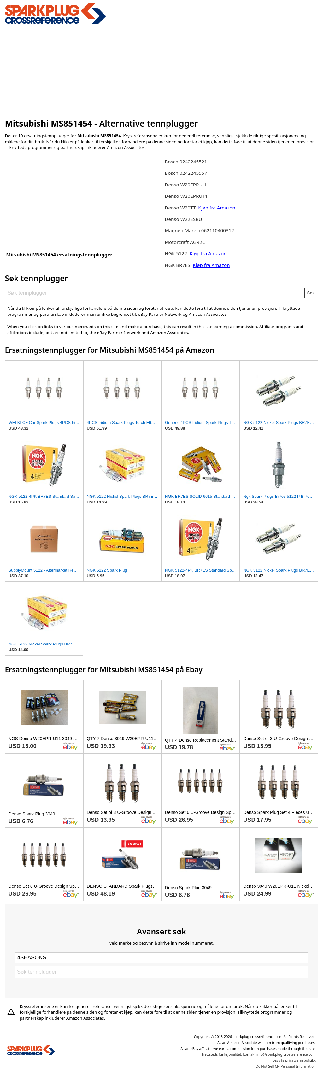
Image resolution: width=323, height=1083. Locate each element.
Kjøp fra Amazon (216, 207)
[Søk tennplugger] (154, 293)
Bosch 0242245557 (186, 173)
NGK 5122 (176, 253)
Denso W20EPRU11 (186, 196)
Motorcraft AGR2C (185, 242)
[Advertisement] (161, 70)
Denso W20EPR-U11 (187, 184)
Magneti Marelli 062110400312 (199, 230)
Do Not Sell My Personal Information (286, 1066)
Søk (310, 293)
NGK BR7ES (177, 265)
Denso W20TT (180, 207)
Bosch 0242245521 (186, 161)
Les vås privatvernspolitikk (294, 1060)
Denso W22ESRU (183, 219)
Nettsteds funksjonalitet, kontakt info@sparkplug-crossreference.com (259, 1054)
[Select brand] (161, 957)
